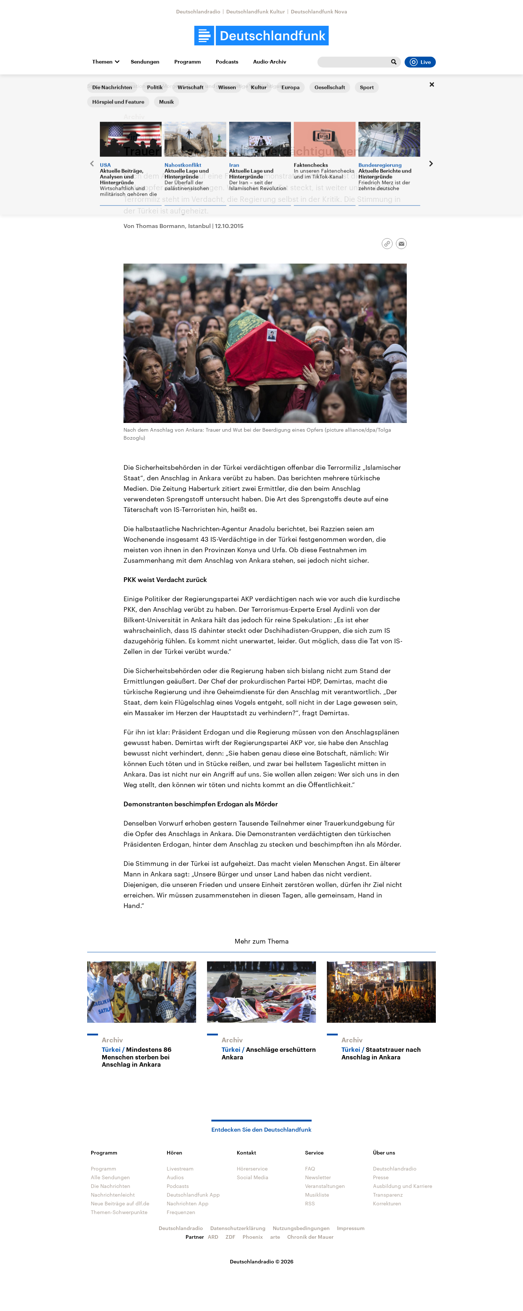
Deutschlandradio (198, 11)
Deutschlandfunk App (193, 1195)
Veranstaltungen (325, 1186)
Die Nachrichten (110, 1186)
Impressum (351, 1228)
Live (420, 62)
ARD (213, 1237)
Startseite (98, 86)
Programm (187, 61)
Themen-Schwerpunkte (119, 1212)
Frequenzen (181, 1212)
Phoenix (253, 1237)
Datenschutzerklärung (237, 1228)
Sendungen (145, 61)
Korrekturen (387, 1203)
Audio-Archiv (269, 61)
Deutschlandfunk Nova (319, 11)
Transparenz (388, 1195)
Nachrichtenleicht (113, 1195)
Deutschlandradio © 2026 (261, 1261)
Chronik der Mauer (310, 1237)
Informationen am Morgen (149, 86)
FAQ (310, 1168)
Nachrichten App (187, 1203)
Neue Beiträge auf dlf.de (120, 1203)
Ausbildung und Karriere (402, 1186)
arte (275, 1237)
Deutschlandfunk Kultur (255, 11)
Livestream (180, 1168)
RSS (310, 1203)
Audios (175, 1177)
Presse (381, 1177)
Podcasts (227, 61)
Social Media (252, 1177)
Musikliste (317, 1195)
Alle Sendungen (110, 1177)
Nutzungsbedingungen (301, 1228)
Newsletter (318, 1177)
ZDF (230, 1237)
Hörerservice (252, 1168)
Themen (102, 61)
